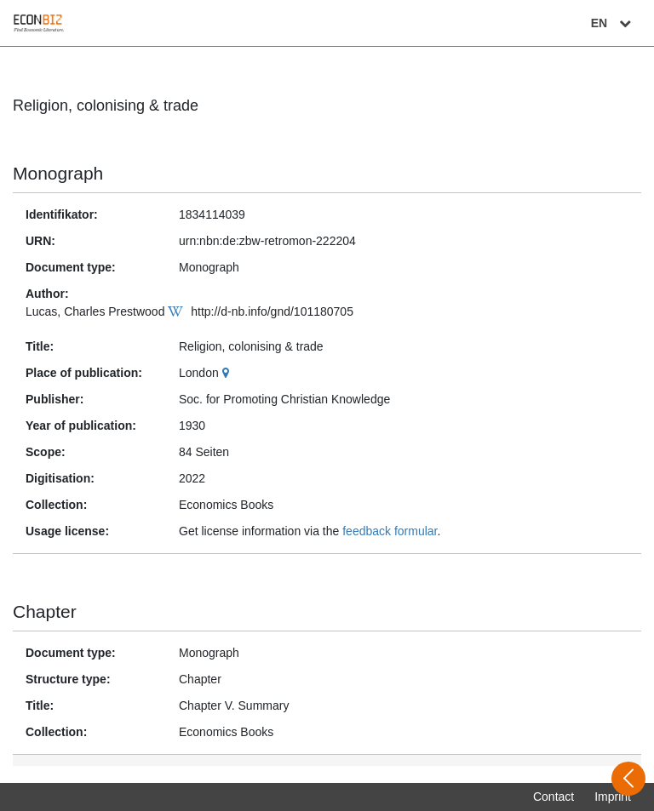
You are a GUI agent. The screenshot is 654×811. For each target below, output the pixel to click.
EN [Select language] (613, 23)
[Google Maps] (227, 373)
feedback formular (389, 531)
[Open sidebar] (628, 779)
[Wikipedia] (177, 311)
